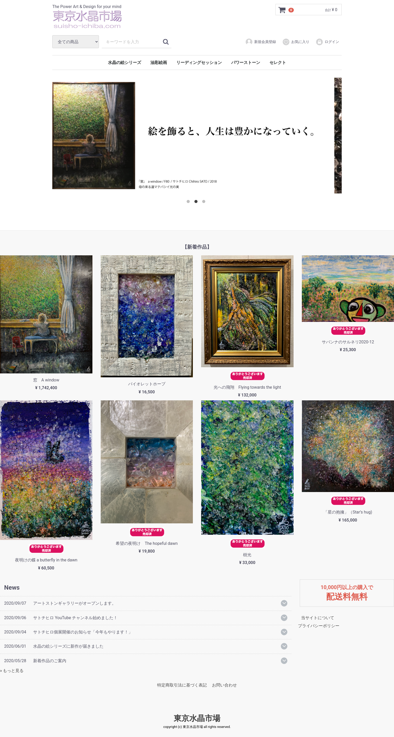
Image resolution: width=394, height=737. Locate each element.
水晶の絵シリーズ (124, 62)
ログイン (327, 42)
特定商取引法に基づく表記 (182, 685)
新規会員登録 (260, 42)
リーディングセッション (199, 62)
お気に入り (295, 42)
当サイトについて (317, 617)
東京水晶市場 (197, 718)
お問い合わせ (224, 685)
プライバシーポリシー (318, 625)
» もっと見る (12, 670)
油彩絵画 (158, 62)
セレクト (277, 62)
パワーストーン (245, 62)
